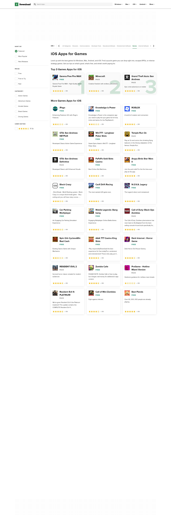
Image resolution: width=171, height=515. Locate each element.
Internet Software (144, 46)
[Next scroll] (153, 46)
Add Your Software (60, 425)
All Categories (66, 46)
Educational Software (109, 46)
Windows (118, 4)
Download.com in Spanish (63, 432)
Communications (85, 46)
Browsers (75, 46)
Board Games (21, 111)
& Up (24, 128)
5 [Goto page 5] (75, 319)
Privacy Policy (98, 421)
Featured (19, 51)
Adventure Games (23, 101)
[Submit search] (35, 4)
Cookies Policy (99, 429)
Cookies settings (99, 438)
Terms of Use (98, 425)
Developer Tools (96, 46)
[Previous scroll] (59, 46)
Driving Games (21, 116)
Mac (126, 4)
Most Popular (21, 56)
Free (18, 73)
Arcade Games (21, 106)
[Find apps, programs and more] (72, 4)
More (152, 4)
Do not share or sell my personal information (102, 433)
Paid (18, 84)
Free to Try (20, 78)
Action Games (21, 96)
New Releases (21, 61)
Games (135, 46)
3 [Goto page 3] (64, 319)
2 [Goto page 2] (58, 319)
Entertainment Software (124, 46)
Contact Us (58, 429)
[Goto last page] (152, 319)
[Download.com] (23, 4)
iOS (134, 4)
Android (142, 4)
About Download (60, 421)
